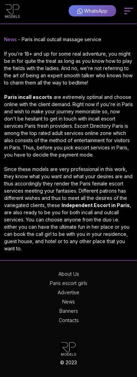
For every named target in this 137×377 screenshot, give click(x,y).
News (10, 39)
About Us (68, 274)
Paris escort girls (68, 283)
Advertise (68, 292)
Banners (68, 311)
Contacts (69, 320)
